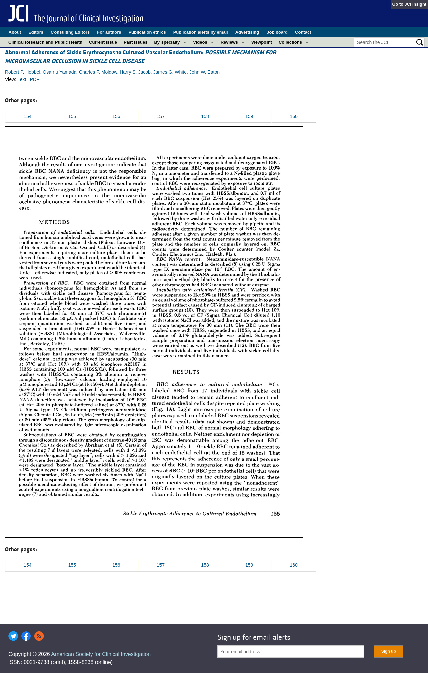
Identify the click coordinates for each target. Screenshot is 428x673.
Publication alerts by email (200, 32)
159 (249, 116)
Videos (200, 42)
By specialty (167, 42)
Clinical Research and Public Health (45, 42)
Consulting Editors (70, 32)
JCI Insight (415, 4)
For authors (109, 32)
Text (22, 79)
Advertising (247, 32)
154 (27, 116)
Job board (277, 32)
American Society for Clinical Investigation (101, 654)
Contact (303, 32)
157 (161, 116)
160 (294, 116)
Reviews (229, 42)
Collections (290, 42)
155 (72, 116)
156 (116, 116)
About (15, 32)
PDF (34, 79)
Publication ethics (147, 32)
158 (205, 116)
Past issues (136, 42)
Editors (35, 32)
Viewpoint (261, 42)
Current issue (103, 42)
